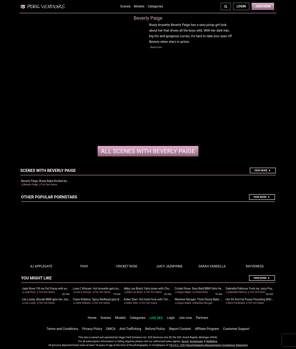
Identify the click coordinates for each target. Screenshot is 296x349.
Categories (155, 6)
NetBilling (211, 341)
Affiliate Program (207, 329)
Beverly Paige (148, 151)
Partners (202, 318)
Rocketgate (196, 341)
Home (92, 318)
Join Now (262, 6)
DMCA (110, 329)
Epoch (185, 341)
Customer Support (236, 329)
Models (139, 6)
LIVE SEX (156, 318)
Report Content (180, 329)
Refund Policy (155, 329)
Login (241, 6)
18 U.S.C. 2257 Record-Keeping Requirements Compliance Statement (208, 345)
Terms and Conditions (62, 329)
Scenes (125, 6)
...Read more (155, 47)
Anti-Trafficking (130, 329)
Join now (185, 318)
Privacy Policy (92, 329)
